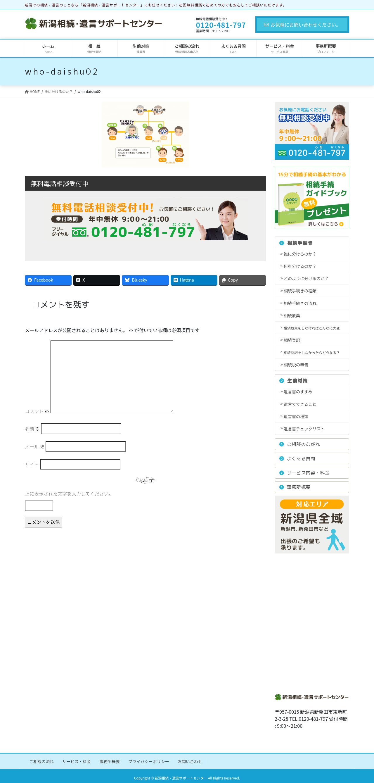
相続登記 (292, 340)
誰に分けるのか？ (300, 254)
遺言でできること (300, 404)
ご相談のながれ (299, 444)
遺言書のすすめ (298, 391)
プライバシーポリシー (148, 761)
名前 (32, 428)
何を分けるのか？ (300, 266)
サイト (32, 464)
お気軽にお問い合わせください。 (302, 24)
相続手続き (296, 243)
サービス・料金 (76, 761)
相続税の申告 (296, 365)
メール (35, 446)
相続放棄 (292, 315)
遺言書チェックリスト (304, 429)
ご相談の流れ (41, 761)
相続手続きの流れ (300, 303)
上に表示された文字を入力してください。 (69, 493)
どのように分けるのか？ (306, 278)
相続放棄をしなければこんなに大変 (312, 327)
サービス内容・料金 (304, 473)
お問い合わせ (190, 761)
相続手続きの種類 (300, 291)
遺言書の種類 (296, 416)
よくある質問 (297, 458)
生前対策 (293, 380)
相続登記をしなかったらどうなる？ (312, 352)
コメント (37, 411)
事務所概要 (295, 487)
